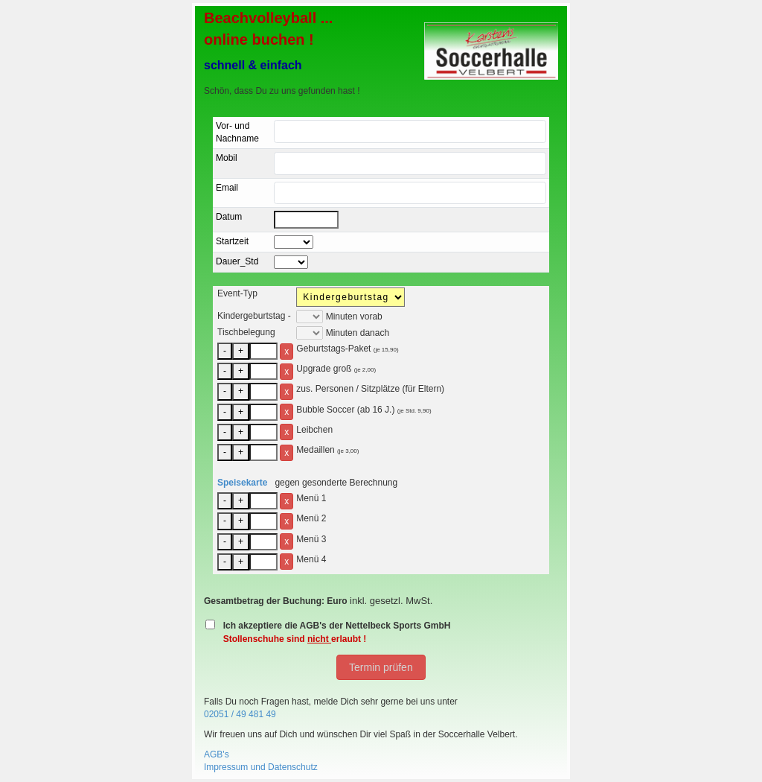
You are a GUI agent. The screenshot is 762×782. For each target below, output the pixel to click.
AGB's (216, 754)
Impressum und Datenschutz (261, 767)
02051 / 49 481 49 (240, 714)
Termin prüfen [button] (380, 667)
